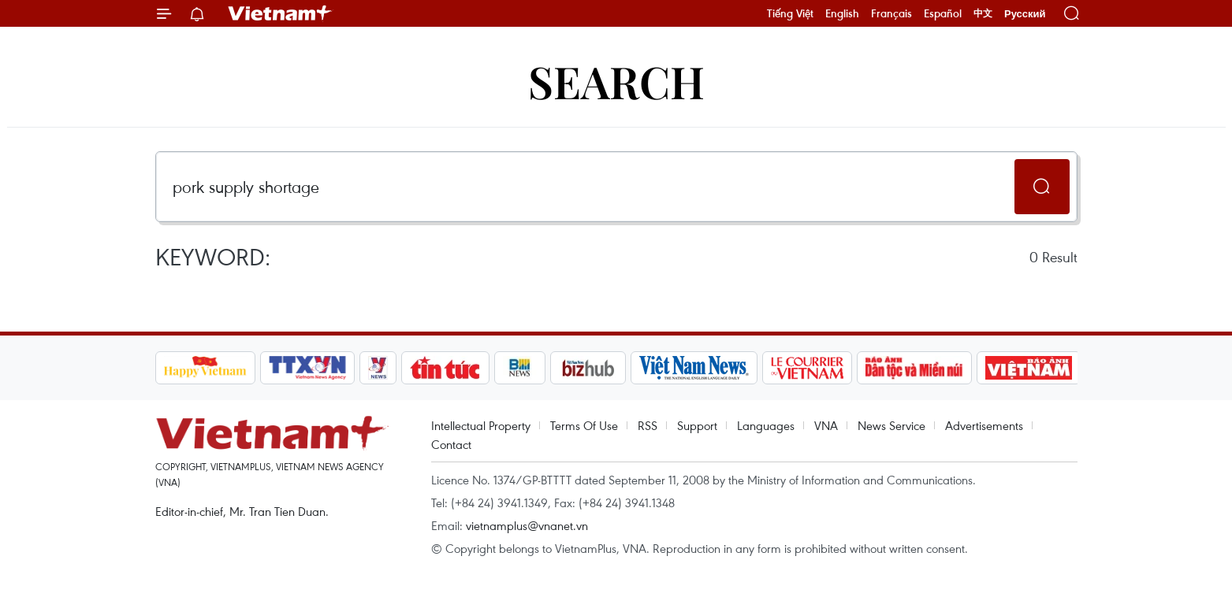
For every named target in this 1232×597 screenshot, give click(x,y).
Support (697, 425)
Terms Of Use (584, 425)
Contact (451, 444)
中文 (982, 13)
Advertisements (984, 425)
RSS (647, 425)
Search (616, 80)
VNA (826, 425)
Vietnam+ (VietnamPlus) (280, 13)
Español (943, 13)
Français (891, 13)
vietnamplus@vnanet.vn (527, 525)
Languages (766, 425)
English (842, 13)
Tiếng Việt (790, 13)
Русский (1025, 14)
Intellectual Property (480, 425)
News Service (891, 425)
